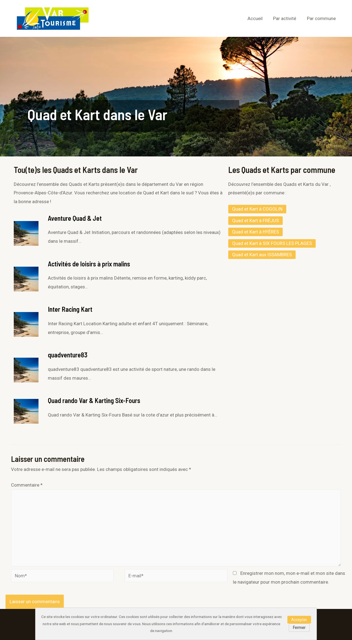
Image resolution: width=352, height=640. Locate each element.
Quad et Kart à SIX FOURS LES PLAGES (272, 243)
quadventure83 (67, 355)
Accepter (299, 619)
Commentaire (27, 485)
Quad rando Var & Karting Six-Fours (94, 400)
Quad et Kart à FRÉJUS (255, 220)
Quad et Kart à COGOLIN (257, 209)
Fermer (299, 627)
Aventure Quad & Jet (75, 218)
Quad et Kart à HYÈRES (255, 232)
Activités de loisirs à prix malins (89, 264)
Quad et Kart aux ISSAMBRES (262, 254)
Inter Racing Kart (70, 309)
